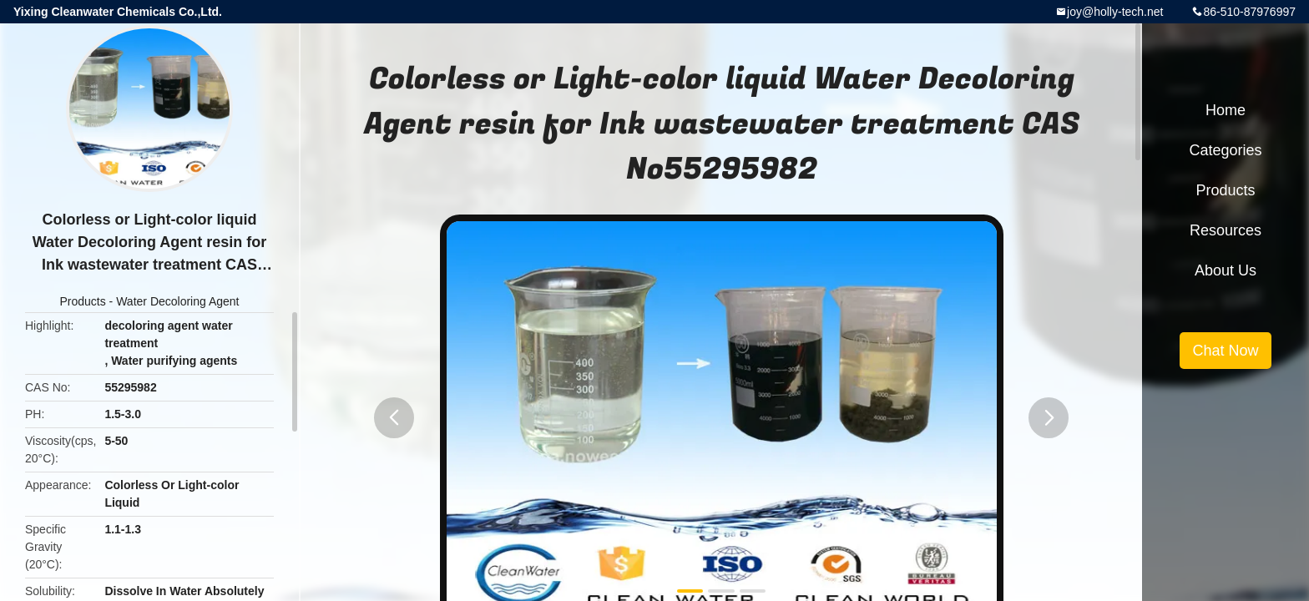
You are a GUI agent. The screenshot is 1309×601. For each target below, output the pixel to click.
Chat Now (1225, 350)
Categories (1225, 150)
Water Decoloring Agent (177, 301)
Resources (1225, 230)
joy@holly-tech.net (1115, 11)
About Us (1225, 270)
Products (82, 301)
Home (1225, 110)
